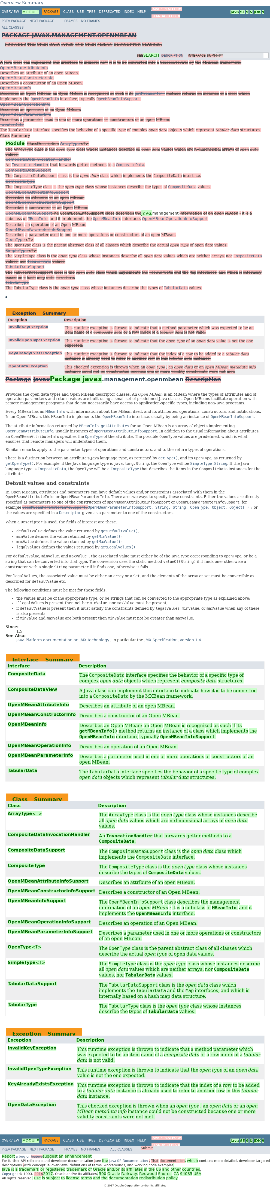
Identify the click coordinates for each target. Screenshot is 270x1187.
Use (80, 12)
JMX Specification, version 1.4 (172, 640)
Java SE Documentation (129, 1161)
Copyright (10, 1174)
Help (141, 12)
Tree (91, 12)
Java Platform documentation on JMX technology (63, 640)
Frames (71, 21)
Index (129, 12)
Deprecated (109, 12)
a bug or (47, 1156)
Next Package (41, 21)
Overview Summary (21, 2)
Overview (10, 12)
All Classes (83, 32)
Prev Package (14, 21)
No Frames (90, 21)
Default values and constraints (47, 483)
